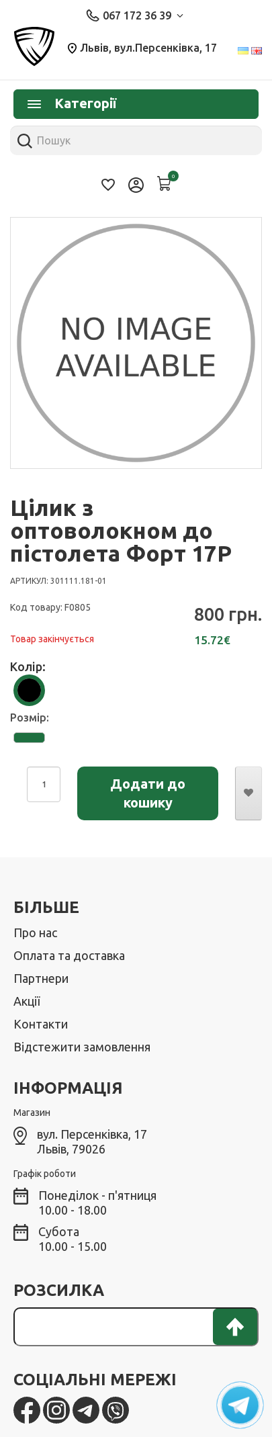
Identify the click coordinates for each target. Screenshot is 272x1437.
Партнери (41, 978)
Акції (26, 1001)
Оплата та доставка (69, 955)
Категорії (72, 103)
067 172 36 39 (134, 15)
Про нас (35, 932)
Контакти (40, 1024)
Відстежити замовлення (81, 1046)
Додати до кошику (147, 793)
